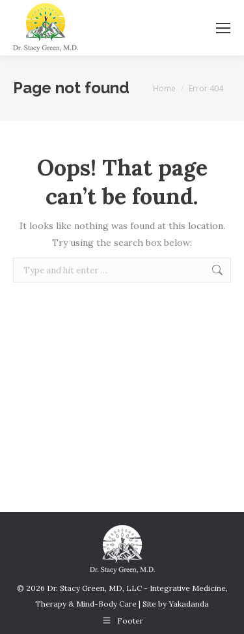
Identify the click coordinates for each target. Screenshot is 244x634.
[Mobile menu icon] (223, 28)
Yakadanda (189, 604)
